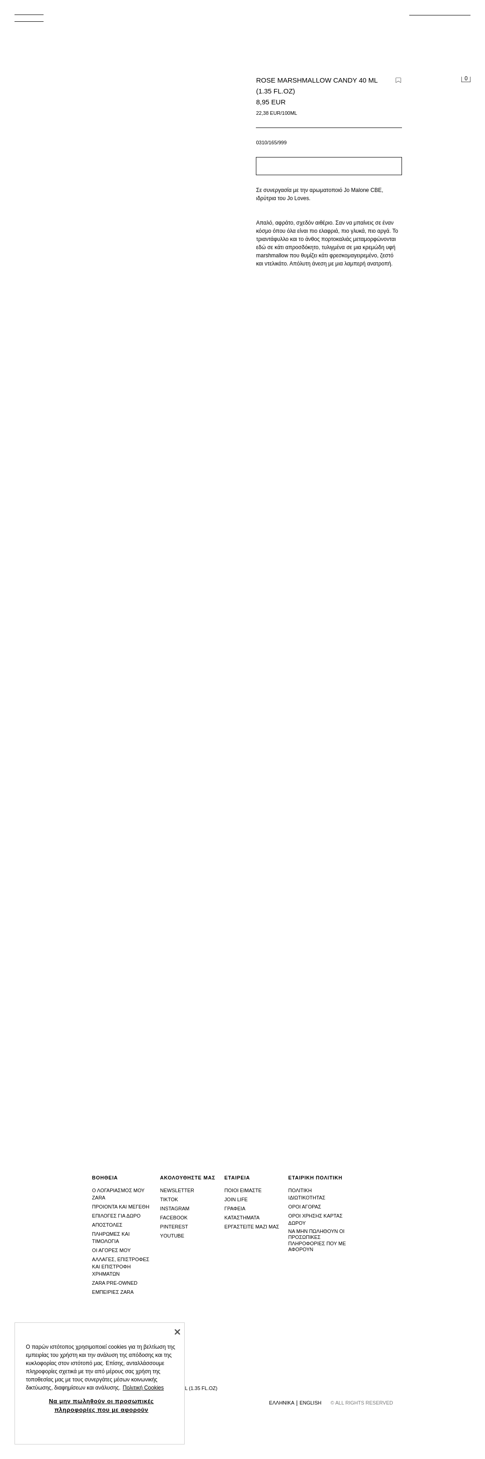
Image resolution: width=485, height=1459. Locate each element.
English (310, 1402)
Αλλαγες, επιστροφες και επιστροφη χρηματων (120, 1267)
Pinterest (174, 1226)
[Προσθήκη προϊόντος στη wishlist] (398, 80)
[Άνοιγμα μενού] (33, 21)
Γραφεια (235, 1208)
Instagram (175, 1208)
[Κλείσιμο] (177, 1331)
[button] (329, 166)
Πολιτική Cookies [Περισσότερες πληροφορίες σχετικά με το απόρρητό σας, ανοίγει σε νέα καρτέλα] (143, 1388)
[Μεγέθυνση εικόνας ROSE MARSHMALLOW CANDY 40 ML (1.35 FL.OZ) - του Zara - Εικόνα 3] (361, 964)
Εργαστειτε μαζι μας (252, 1226)
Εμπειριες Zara (113, 1292)
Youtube (172, 1235)
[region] (100, 1383)
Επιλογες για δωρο (116, 1215)
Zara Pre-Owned (114, 1283)
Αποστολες (107, 1225)
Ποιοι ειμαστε (243, 1190)
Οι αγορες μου (111, 1250)
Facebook (174, 1217)
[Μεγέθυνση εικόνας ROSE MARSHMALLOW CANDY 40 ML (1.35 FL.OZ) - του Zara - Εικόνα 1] (361, 622)
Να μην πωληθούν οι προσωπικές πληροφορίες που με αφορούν (317, 1240)
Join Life (236, 1199)
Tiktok (169, 1199)
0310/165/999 (271, 142)
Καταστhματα (242, 1217)
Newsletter (177, 1190)
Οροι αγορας (304, 1206)
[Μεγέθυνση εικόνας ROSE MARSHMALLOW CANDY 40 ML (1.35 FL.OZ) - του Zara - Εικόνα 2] (124, 964)
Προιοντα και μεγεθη (120, 1206)
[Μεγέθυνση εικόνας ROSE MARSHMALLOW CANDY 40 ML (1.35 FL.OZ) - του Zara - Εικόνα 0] (126, 244)
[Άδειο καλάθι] (465, 80)
